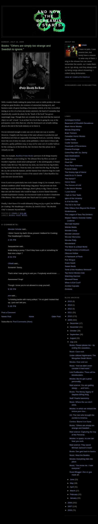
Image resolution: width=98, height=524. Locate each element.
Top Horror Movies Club (75, 273)
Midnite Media (71, 227)
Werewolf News (71, 279)
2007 (70, 506)
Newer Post (6, 316)
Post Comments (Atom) (22, 322)
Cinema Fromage (72, 149)
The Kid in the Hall (72, 205)
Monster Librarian (72, 234)
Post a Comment (8, 312)
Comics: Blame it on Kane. (80, 422)
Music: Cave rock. (76, 352)
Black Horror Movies (73, 126)
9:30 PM (12, 289)
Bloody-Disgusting (72, 130)
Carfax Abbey (70, 139)
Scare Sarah (70, 263)
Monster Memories (72, 237)
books (12, 215)
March (73, 491)
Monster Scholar (15, 229)
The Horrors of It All (73, 185)
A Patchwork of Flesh (73, 256)
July (72, 342)
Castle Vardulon (71, 143)
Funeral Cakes (71, 169)
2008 (70, 503)
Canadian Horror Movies (75, 136)
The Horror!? (70, 179)
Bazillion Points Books (24, 156)
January (73, 498)
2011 (70, 312)
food (18, 215)
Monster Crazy (71, 230)
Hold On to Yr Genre (73, 175)
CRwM (11, 263)
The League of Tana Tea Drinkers (79, 214)
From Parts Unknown (73, 166)
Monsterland (70, 243)
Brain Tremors (71, 133)
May (72, 483)
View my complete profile (77, 77)
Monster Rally (70, 240)
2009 (70, 320)
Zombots (68, 289)
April (72, 487)
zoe (9, 295)
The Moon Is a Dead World (76, 247)
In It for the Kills (71, 201)
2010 (70, 316)
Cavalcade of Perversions (75, 146)
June (72, 479)
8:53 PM (12, 257)
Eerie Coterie (70, 159)
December (74, 323)
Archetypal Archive (72, 120)
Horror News (70, 182)
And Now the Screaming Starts (49, 18)
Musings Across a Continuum (77, 250)
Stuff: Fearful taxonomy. (79, 398)
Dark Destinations (72, 156)
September (75, 334)
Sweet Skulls (70, 266)
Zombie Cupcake (72, 286)
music (24, 215)
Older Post (56, 316)
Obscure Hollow (71, 253)
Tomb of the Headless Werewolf (78, 270)
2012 (70, 309)
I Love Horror (70, 192)
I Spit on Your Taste (73, 195)
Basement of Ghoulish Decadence (79, 123)
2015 (70, 301)
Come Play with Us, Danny (76, 152)
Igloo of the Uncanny (73, 198)
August (73, 338)
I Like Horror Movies (73, 188)
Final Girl (68, 162)
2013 (70, 305)
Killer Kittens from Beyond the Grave (80, 208)
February (74, 494)
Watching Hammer (72, 276)
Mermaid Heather (72, 224)
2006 (70, 510)
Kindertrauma (70, 211)
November (74, 327)
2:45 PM (12, 240)
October (73, 331)
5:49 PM (12, 306)
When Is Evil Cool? (73, 283)
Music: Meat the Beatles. (79, 455)
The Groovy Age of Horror (75, 172)
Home (31, 316)
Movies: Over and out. (78, 362)
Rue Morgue (70, 260)
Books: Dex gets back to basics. (82, 451)
